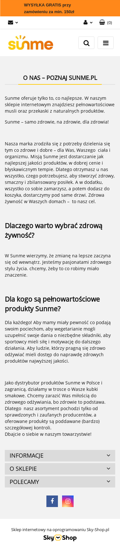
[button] (105, 22)
